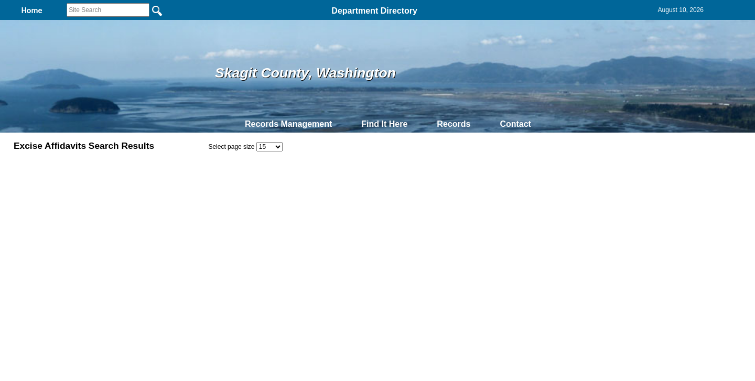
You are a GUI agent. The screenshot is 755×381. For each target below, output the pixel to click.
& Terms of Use (412, 254)
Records (453, 123)
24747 (52, 224)
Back (234, 254)
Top (203, 254)
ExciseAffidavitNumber (83, 191)
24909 (52, 213)
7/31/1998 (457, 224)
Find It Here (384, 123)
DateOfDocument (473, 191)
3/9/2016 (456, 201)
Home (275, 254)
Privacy (373, 254)
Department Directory (374, 10)
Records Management (288, 123)
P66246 (290, 201)
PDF (23, 191)
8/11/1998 (457, 213)
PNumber (296, 191)
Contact (515, 123)
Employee (637, 191)
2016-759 (57, 201)
